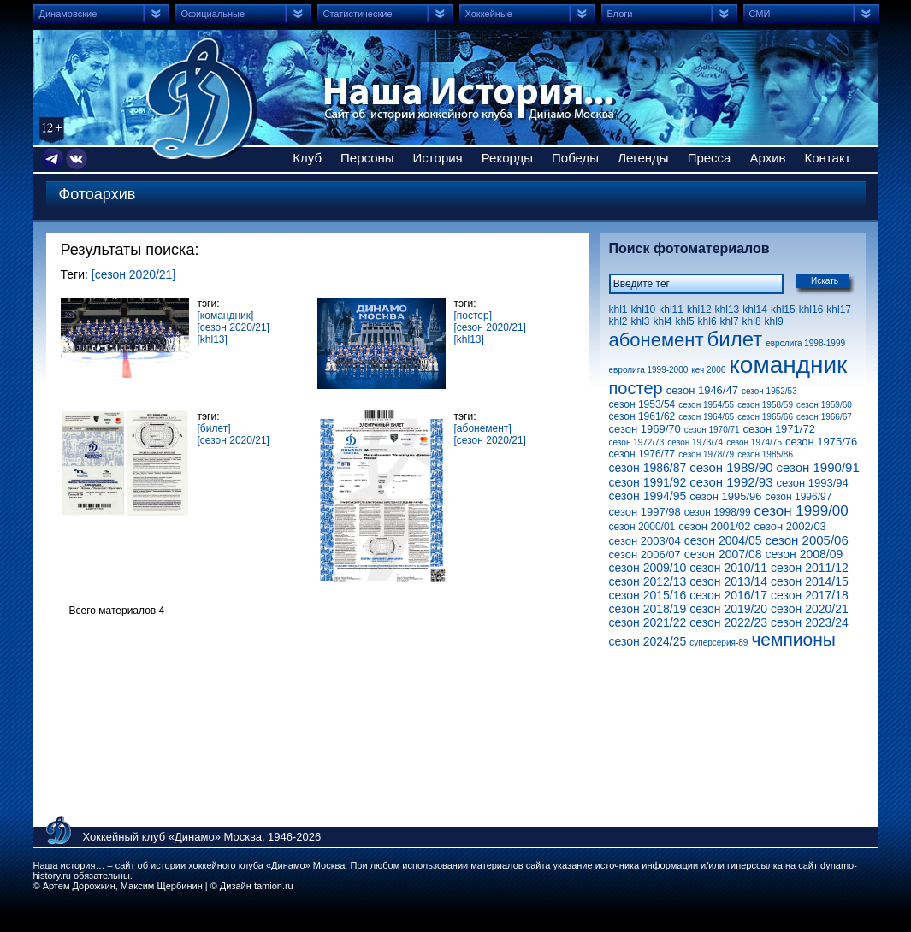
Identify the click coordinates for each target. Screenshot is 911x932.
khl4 (663, 321)
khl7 (729, 321)
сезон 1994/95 (648, 496)
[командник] (226, 315)
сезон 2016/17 (728, 595)
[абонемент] (483, 428)
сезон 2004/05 (723, 540)
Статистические (358, 14)
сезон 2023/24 (810, 622)
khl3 (640, 321)
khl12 (699, 310)
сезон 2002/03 (790, 526)
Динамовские (68, 14)
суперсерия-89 (718, 642)
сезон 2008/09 (804, 554)
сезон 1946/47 (702, 390)
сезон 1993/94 (813, 482)
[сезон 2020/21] (134, 274)
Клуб (307, 157)
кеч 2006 (708, 370)
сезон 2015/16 (648, 595)
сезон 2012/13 (648, 581)
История (438, 157)
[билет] (214, 428)
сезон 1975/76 (821, 441)
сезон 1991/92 (648, 482)
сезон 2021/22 (648, 622)
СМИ (760, 14)
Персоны (367, 157)
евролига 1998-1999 (805, 343)
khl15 (783, 310)
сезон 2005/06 (807, 540)
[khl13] (213, 339)
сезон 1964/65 (706, 417)
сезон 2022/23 (728, 622)
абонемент (656, 340)
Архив (767, 157)
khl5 (685, 321)
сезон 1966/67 (824, 417)
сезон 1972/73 (637, 442)
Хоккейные (488, 14)
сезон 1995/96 (725, 496)
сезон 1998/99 (717, 512)
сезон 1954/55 (706, 405)
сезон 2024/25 (648, 641)
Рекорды (507, 157)
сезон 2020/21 (810, 609)
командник (788, 364)
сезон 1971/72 (779, 428)
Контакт (827, 157)
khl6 (707, 321)
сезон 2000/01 (642, 527)
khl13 (727, 310)
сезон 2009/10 (648, 568)
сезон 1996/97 (799, 497)
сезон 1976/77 (642, 454)
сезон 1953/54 (642, 404)
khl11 (671, 310)
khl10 (643, 310)
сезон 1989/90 (730, 467)
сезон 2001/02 (714, 526)
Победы (575, 157)
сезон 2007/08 (723, 554)
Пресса (709, 157)
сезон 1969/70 (645, 428)
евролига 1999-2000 (649, 370)
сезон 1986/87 (648, 468)
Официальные (213, 14)
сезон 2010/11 (728, 568)
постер (636, 388)
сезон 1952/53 (769, 391)
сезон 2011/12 (810, 568)
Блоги (620, 14)
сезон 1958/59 (765, 405)
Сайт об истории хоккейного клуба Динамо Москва (201, 98)
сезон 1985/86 (765, 454)
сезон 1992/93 (730, 482)
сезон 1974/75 (754, 442)
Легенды (643, 157)
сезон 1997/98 (645, 511)
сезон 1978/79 (706, 454)
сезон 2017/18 (810, 595)
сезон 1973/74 (695, 442)
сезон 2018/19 (648, 609)
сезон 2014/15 (810, 581)
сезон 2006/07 (645, 554)
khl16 (811, 310)
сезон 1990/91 (818, 467)
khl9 (774, 321)
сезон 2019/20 (728, 609)
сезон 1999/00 (801, 511)
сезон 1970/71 (712, 429)
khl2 (618, 321)
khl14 (754, 310)
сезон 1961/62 (642, 416)
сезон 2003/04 (645, 540)
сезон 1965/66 (765, 417)
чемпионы (793, 639)
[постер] (473, 315)
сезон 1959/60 (824, 405)
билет (735, 339)
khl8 (751, 321)
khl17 (838, 310)
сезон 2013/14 (728, 581)
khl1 (618, 310)
